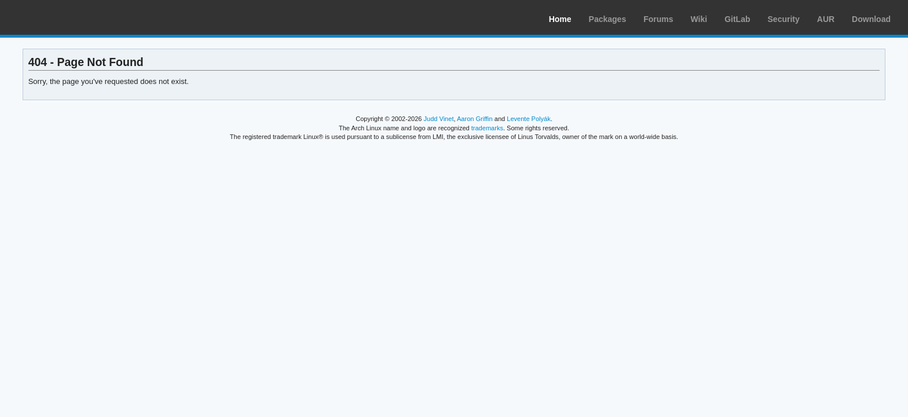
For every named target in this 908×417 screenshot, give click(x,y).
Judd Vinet (439, 118)
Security (784, 19)
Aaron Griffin (475, 118)
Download (871, 19)
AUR (825, 19)
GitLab (737, 19)
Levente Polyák (528, 118)
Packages (608, 19)
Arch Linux (64, 17)
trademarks (487, 128)
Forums (658, 19)
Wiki (699, 19)
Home (560, 19)
